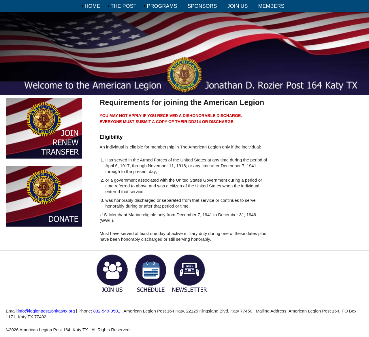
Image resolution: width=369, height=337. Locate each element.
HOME (92, 6)
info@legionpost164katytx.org (46, 310)
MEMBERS (271, 6)
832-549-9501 (106, 310)
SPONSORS (202, 6)
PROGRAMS (162, 6)
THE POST (123, 6)
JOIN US (237, 6)
